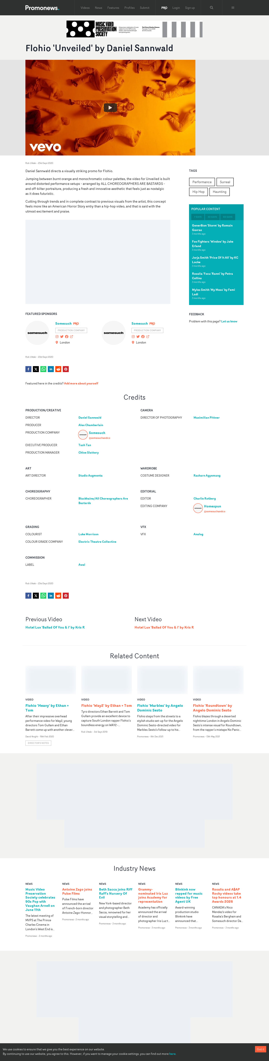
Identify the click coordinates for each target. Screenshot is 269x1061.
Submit (144, 8)
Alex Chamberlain (90, 425)
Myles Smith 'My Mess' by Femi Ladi (213, 291)
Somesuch (63, 323)
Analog (198, 534)
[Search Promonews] (211, 7)
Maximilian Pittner (207, 417)
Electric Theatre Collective (97, 541)
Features (113, 8)
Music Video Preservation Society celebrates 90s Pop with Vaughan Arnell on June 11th (40, 871)
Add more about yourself (81, 383)
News (98, 8)
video (29, 671)
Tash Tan (84, 445)
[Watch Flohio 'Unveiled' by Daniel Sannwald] (110, 107)
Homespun (212, 506)
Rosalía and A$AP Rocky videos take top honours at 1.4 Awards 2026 (226, 867)
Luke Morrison (88, 534)
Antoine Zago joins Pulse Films (77, 863)
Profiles (129, 8)
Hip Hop (198, 191)
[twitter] (36, 369)
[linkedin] (51, 369)
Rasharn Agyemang (207, 475)
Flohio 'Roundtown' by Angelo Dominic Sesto (212, 679)
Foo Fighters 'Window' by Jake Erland (212, 243)
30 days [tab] (212, 216)
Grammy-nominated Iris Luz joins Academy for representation (153, 867)
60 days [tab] (227, 216)
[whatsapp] (43, 369)
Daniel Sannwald (89, 417)
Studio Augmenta (90, 475)
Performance (202, 181)
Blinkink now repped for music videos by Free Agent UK (188, 867)
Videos (85, 8)
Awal (81, 564)
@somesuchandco (99, 438)
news (29, 855)
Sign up (190, 8)
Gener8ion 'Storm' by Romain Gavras (212, 227)
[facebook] (28, 369)
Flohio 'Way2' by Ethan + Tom (106, 677)
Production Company (71, 330)
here (172, 1053)
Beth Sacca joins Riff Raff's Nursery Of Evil (115, 865)
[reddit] (58, 369)
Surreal (225, 181)
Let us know (229, 321)
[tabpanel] (216, 262)
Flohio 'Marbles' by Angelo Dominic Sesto (160, 679)
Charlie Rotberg (205, 498)
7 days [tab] (198, 216)
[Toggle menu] (233, 7)
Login (176, 8)
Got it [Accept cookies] (260, 1049)
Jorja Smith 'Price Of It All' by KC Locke (215, 259)
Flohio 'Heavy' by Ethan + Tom (47, 679)
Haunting (219, 191)
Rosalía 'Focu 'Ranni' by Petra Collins (212, 275)
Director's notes (38, 714)
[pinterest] (66, 369)
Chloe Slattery (88, 452)
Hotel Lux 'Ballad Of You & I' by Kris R (55, 627)
